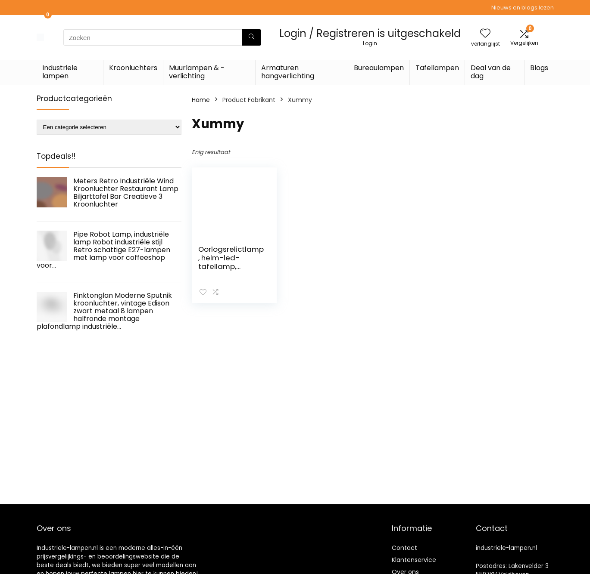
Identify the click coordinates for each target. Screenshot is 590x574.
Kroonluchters (133, 68)
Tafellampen (437, 68)
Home (201, 100)
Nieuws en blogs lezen (522, 7)
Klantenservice (414, 559)
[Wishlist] (485, 34)
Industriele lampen (60, 72)
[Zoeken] (251, 37)
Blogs (539, 68)
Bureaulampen (379, 68)
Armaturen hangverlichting (287, 72)
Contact (404, 547)
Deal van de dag (491, 72)
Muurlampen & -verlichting (197, 72)
